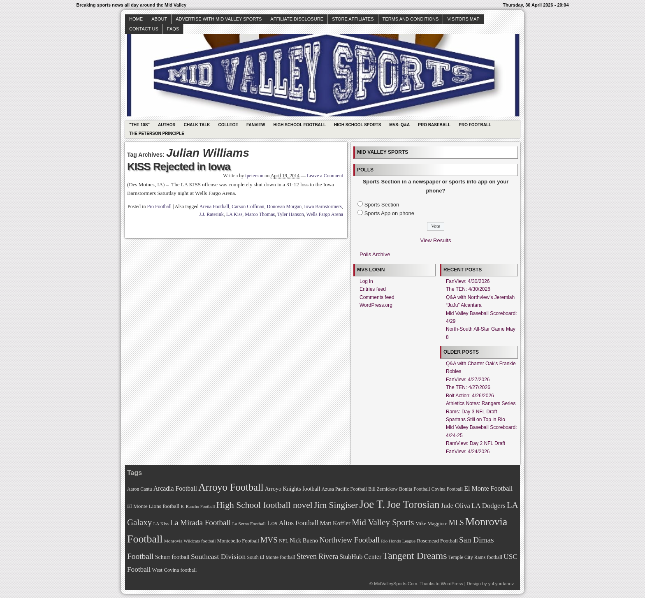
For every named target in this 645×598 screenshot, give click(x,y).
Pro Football (475, 125)
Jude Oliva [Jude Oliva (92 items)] (455, 506)
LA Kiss (234, 214)
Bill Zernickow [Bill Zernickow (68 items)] (382, 489)
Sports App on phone (389, 213)
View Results (435, 240)
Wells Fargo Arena (324, 214)
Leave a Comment (325, 175)
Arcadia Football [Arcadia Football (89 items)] (175, 488)
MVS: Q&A (399, 125)
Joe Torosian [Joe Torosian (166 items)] (412, 504)
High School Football (299, 125)
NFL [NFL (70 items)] (283, 541)
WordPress (452, 583)
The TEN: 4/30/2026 (468, 289)
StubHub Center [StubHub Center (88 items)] (360, 556)
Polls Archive (375, 254)
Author (167, 125)
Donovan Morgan (284, 206)
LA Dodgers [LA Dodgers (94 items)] (488, 506)
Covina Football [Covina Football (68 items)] (447, 489)
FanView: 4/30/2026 (468, 281)
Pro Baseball (434, 125)
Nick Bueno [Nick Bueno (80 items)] (304, 540)
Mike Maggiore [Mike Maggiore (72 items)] (431, 523)
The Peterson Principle (156, 133)
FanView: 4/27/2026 (468, 379)
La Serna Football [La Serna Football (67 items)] (249, 523)
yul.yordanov (501, 583)
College (228, 125)
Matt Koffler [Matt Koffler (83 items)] (335, 523)
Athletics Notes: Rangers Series (480, 403)
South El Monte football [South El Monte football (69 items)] (271, 557)
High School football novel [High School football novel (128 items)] (264, 505)
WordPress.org (376, 305)
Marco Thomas (260, 214)
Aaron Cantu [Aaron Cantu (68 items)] (139, 489)
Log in (366, 281)
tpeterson (254, 175)
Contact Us (143, 28)
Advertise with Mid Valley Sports (219, 18)
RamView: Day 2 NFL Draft (475, 443)
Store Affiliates (353, 18)
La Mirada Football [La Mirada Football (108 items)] (200, 522)
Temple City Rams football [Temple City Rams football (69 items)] (475, 557)
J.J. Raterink (211, 214)
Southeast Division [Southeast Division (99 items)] (218, 556)
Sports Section (381, 205)
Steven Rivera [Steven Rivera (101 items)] (317, 556)
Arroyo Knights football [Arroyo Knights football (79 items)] (292, 489)
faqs (173, 28)
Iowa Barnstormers (323, 206)
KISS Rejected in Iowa (178, 166)
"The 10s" (139, 125)
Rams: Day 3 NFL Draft (471, 412)
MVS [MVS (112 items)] (269, 539)
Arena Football (214, 206)
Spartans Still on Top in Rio (475, 419)
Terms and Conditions (411, 18)
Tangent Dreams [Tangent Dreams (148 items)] (415, 555)
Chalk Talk (197, 125)
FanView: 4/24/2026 (468, 451)
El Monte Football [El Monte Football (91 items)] (488, 488)
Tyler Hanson (290, 214)
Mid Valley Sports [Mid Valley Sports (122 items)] (383, 522)
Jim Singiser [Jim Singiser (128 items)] (336, 505)
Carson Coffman (248, 206)
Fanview (255, 125)
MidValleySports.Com (395, 583)
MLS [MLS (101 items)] (456, 523)
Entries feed (373, 289)
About (159, 18)
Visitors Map (463, 18)
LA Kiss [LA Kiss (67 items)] (161, 523)
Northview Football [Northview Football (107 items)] (349, 539)
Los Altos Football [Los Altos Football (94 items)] (292, 523)
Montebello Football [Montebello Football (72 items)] (238, 541)
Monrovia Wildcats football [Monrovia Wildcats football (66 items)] (190, 540)
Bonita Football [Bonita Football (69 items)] (414, 489)
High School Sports (357, 125)
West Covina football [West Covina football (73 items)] (174, 570)
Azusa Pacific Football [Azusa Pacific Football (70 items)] (344, 489)
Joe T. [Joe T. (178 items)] (372, 504)
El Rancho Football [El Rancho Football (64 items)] (198, 506)
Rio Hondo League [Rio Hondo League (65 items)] (398, 540)
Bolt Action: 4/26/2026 (470, 396)
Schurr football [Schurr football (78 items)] (172, 557)
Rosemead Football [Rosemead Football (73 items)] (437, 541)
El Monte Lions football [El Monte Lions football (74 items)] (153, 506)
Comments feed (377, 297)
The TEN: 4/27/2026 (468, 387)
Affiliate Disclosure (296, 18)
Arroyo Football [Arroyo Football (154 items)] (230, 487)
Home (136, 18)
